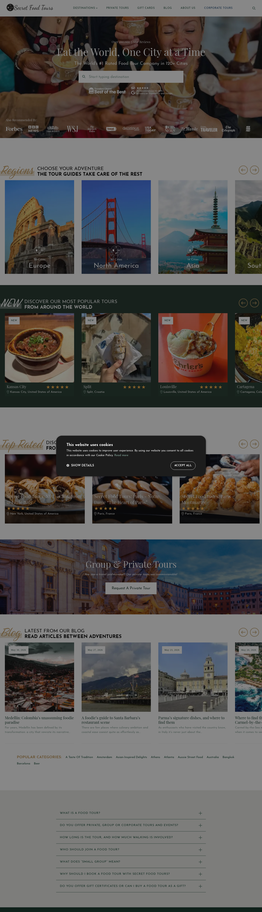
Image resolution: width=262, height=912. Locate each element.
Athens (155, 757)
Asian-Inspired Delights (131, 757)
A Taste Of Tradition (79, 757)
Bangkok (228, 757)
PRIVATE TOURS (117, 8)
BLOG (168, 8)
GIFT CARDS (146, 8)
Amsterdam (104, 757)
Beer (37, 763)
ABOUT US (188, 8)
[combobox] (89, 77)
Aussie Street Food (190, 757)
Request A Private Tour (131, 588)
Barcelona (23, 763)
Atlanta (169, 757)
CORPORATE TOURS (218, 8)
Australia (213, 757)
